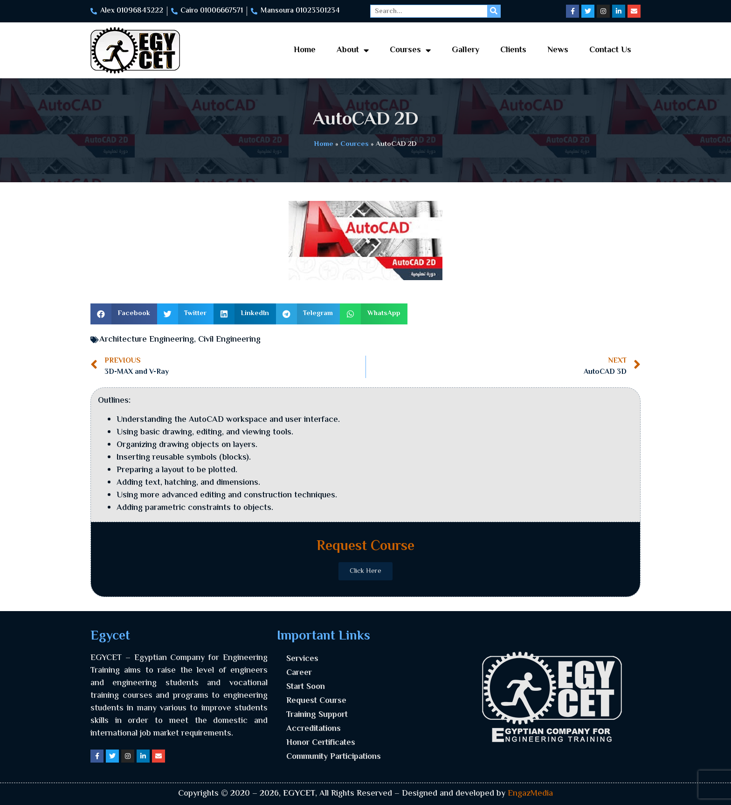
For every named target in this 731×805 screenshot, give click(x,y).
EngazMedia (530, 793)
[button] (123, 313)
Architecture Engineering (146, 339)
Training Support (317, 715)
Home (305, 50)
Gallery (465, 50)
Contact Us (610, 50)
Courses (410, 50)
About (353, 50)
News (557, 50)
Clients (513, 50)
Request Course (316, 701)
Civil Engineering (229, 339)
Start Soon (305, 687)
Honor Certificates (320, 743)
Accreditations (313, 729)
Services (302, 659)
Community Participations (333, 757)
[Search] (493, 11)
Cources (354, 144)
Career (299, 673)
